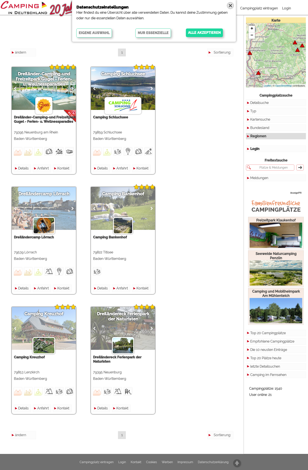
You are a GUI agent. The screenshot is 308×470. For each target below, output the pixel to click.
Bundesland (259, 128)
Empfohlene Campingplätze (272, 341)
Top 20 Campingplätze (268, 333)
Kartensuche (260, 119)
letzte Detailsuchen (265, 366)
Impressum (185, 462)
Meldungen (259, 178)
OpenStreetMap (283, 85)
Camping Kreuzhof (43, 313)
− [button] (251, 35)
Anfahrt (43, 168)
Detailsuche (259, 103)
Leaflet (267, 85)
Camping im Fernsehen (268, 375)
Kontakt (63, 168)
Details (23, 168)
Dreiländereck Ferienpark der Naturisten (123, 316)
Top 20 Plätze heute (265, 358)
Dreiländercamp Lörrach (43, 193)
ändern (20, 52)
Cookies (151, 462)
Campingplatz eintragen (259, 8)
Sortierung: (222, 52)
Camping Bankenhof (123, 193)
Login (286, 8)
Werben (167, 462)
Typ (253, 111)
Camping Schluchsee (123, 73)
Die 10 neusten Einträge (268, 350)
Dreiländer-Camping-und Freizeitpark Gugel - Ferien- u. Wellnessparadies (44, 79)
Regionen (258, 136)
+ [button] (251, 29)
